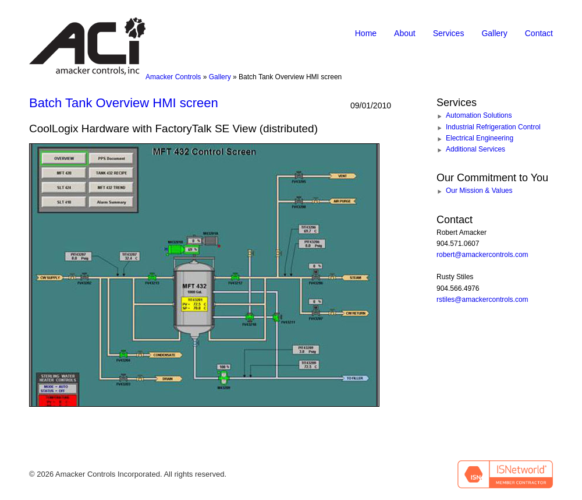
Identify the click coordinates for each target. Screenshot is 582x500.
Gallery (494, 33)
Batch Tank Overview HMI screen (123, 103)
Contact (539, 33)
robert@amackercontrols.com (482, 255)
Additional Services (475, 149)
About (405, 33)
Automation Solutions (479, 115)
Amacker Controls (173, 77)
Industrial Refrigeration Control (493, 127)
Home (366, 33)
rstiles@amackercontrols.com (482, 299)
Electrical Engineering (479, 138)
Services (448, 33)
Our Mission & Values (479, 190)
